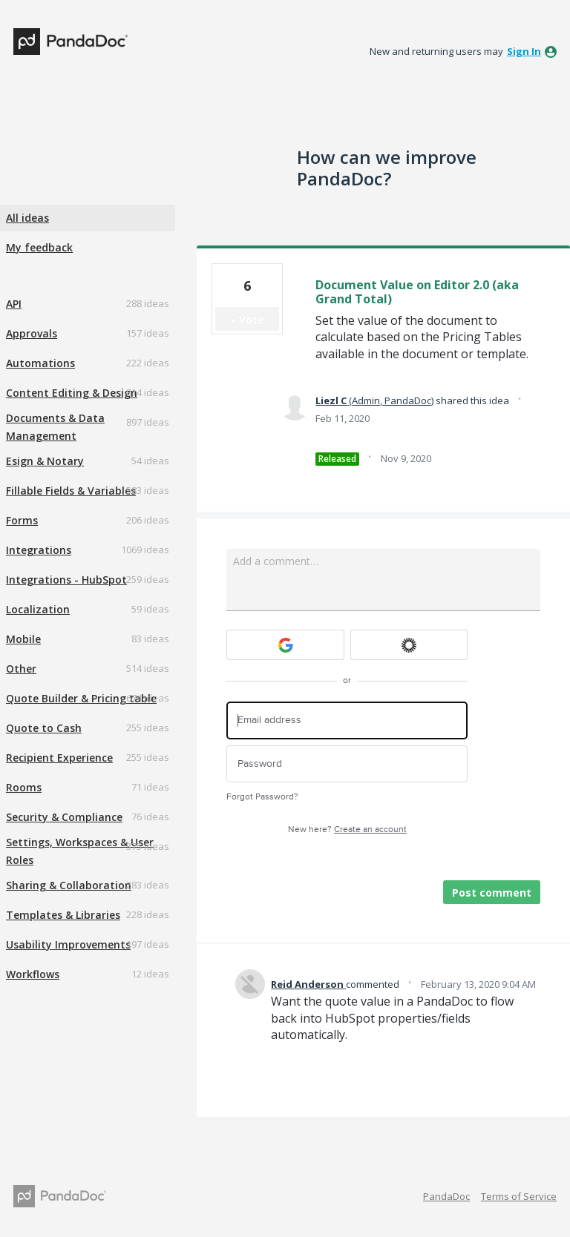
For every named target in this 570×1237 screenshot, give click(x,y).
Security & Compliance (64, 817)
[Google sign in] (285, 645)
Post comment (491, 892)
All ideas (27, 218)
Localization (38, 609)
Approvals (31, 333)
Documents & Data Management (55, 427)
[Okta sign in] (409, 645)
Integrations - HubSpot (66, 580)
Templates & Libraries (63, 915)
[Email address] (347, 720)
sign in (524, 51)
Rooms (24, 787)
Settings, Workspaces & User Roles (80, 851)
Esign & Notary (45, 461)
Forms (22, 520)
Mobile (23, 639)
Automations (40, 363)
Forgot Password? (262, 796)
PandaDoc (446, 1196)
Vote (251, 319)
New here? (347, 829)
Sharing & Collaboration (68, 885)
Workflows (32, 974)
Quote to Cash (44, 728)
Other (21, 669)
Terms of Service (519, 1196)
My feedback (39, 247)
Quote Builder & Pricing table (81, 698)
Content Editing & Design (71, 393)
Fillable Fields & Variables (71, 491)
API (14, 304)
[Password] (347, 764)
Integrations (38, 550)
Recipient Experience (59, 758)
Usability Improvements (68, 944)
